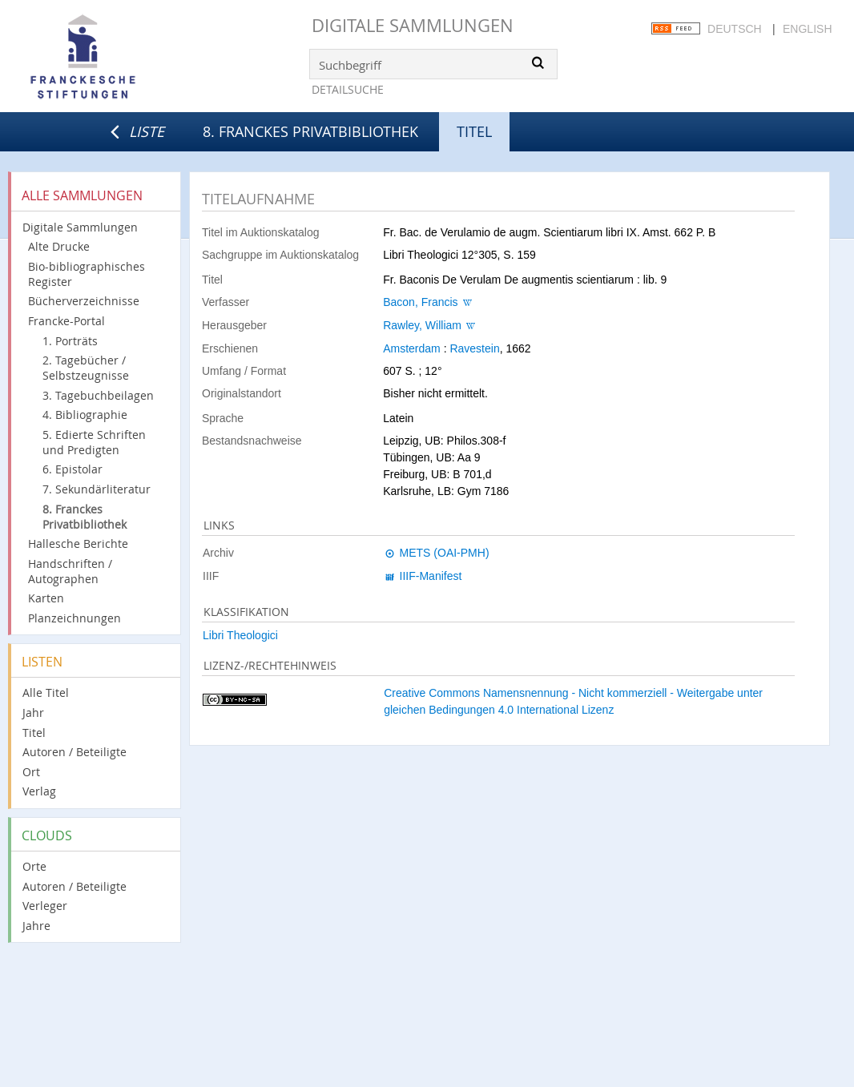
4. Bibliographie (84, 414)
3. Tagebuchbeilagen (98, 395)
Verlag (39, 791)
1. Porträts (70, 340)
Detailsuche (348, 89)
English (807, 28)
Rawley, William (422, 325)
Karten (46, 598)
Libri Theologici (240, 635)
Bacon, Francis (420, 302)
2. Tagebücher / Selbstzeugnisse (85, 367)
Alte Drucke (59, 246)
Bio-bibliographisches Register (86, 274)
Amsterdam (412, 348)
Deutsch (734, 28)
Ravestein (474, 348)
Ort (31, 771)
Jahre (36, 925)
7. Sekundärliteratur (96, 489)
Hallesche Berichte (78, 543)
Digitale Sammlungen (413, 25)
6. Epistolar (72, 469)
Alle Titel (45, 692)
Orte (34, 866)
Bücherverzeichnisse (83, 300)
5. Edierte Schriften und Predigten (94, 442)
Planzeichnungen (74, 618)
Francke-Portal (66, 320)
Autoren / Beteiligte (74, 751)
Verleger (44, 905)
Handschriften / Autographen (70, 571)
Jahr (33, 712)
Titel (34, 732)
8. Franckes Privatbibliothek (310, 131)
